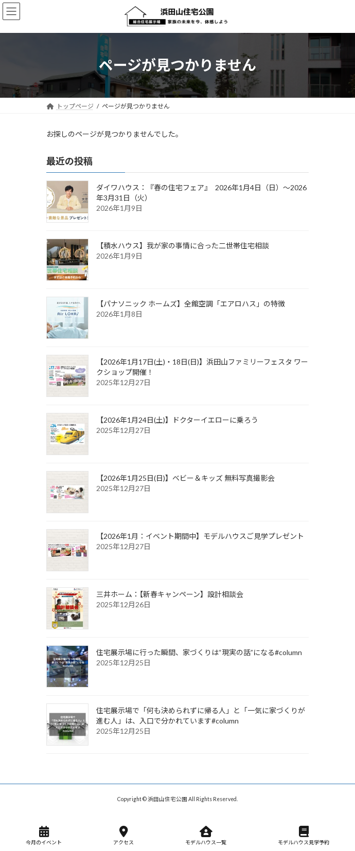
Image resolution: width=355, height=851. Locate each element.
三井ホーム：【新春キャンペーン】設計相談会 (169, 594)
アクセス (123, 835)
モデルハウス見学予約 (303, 835)
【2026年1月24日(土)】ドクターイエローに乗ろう (177, 419)
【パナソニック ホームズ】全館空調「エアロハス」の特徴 (190, 303)
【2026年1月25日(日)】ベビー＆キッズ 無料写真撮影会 (185, 478)
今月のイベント (44, 835)
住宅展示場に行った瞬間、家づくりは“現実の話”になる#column (199, 652)
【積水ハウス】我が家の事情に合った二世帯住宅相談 (182, 245)
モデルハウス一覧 (205, 835)
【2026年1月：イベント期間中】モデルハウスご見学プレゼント (200, 536)
